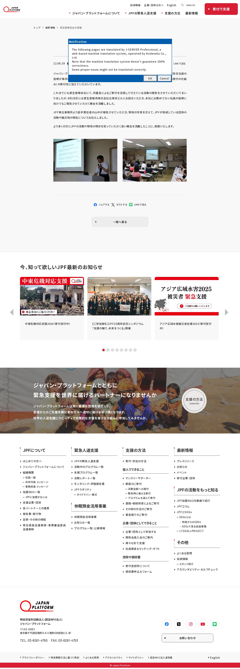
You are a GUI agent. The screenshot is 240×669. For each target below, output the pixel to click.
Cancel (164, 78)
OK (150, 78)
